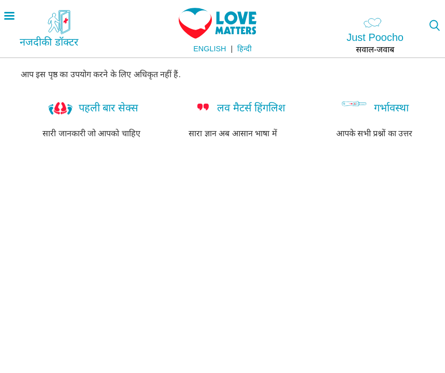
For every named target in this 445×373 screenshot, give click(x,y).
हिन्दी (244, 49)
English (209, 49)
